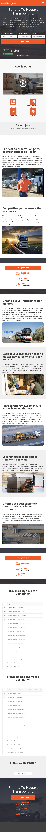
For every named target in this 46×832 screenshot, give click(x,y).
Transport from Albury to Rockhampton (15, 709)
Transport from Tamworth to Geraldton (15, 721)
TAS (30, 604)
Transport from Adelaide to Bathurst (15, 643)
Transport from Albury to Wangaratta (15, 693)
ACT (35, 604)
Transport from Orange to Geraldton (15, 752)
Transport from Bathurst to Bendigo (15, 729)
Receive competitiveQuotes (32, 106)
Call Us (14, 3)
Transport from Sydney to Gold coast (15, 701)
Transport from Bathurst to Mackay (14, 697)
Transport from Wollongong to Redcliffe (15, 705)
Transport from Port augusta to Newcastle (16, 607)
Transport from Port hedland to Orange (15, 631)
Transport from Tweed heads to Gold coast (16, 713)
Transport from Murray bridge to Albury (16, 647)
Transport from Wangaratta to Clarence (15, 611)
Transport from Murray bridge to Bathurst (16, 627)
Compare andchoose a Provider (13, 116)
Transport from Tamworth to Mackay (15, 733)
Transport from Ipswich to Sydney (14, 659)
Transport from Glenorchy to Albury (15, 663)
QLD (10, 604)
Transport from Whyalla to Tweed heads (16, 623)
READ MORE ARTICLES (23, 773)
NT (41, 604)
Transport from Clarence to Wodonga (15, 744)
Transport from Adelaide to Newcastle (15, 655)
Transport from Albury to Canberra (15, 741)
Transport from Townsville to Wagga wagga (16, 615)
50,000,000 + (25, 273)
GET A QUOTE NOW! (23, 42)
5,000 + (23, 284)
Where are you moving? (7, 33)
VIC (15, 604)
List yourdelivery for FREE (13, 106)
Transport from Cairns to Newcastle (15, 667)
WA (20, 604)
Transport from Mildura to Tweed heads (16, 635)
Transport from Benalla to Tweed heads (16, 639)
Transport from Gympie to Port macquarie (16, 651)
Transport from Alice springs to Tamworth (16, 619)
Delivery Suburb (36, 33)
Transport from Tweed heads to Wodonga (16, 725)
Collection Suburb (22, 33)
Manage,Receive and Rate (32, 116)
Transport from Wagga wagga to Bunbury (16, 717)
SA (25, 604)
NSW (5, 604)
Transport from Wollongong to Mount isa (16, 737)
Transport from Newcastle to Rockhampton (16, 748)
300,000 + (24, 278)
